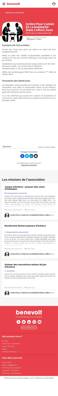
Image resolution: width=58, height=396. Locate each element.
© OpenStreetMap (50, 147)
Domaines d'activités (40, 37)
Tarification (15, 370)
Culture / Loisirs (34, 39)
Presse (4, 352)
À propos (5, 341)
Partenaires (13, 352)
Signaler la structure (29, 165)
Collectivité (6, 373)
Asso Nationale (16, 373)
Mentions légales (23, 378)
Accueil (28, 37)
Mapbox (7, 146)
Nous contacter (29, 327)
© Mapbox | (41, 147)
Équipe (4, 349)
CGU (31, 378)
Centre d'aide (6, 362)
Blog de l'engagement (9, 365)
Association (6, 370)
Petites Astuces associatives (11, 368)
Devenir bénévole (8, 346)
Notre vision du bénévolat (11, 344)
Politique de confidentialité (44, 378)
